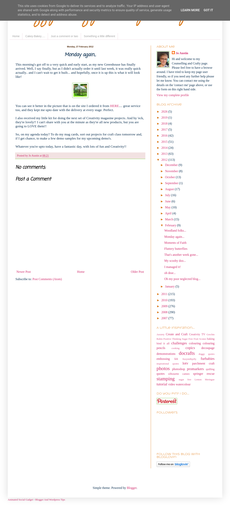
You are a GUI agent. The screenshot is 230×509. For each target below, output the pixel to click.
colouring (195, 343)
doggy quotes (207, 354)
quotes (161, 373)
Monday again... (174, 236)
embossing (163, 358)
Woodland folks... (175, 230)
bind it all (163, 343)
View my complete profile (173, 95)
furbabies (208, 359)
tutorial (162, 384)
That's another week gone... (181, 254)
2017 (164, 129)
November (172, 171)
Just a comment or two (64, 36)
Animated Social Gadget (20, 499)
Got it (208, 10)
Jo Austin (182, 53)
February (171, 225)
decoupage (208, 348)
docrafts (187, 353)
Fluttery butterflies (175, 248)
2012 (164, 159)
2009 (164, 306)
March (169, 219)
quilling (210, 369)
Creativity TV (197, 334)
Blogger (132, 487)
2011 (164, 294)
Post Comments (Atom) (47, 279)
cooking (175, 348)
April (168, 213)
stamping (166, 379)
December (172, 165)
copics (190, 348)
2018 (164, 123)
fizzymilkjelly (189, 359)
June (168, 201)
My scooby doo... (175, 260)
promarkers (195, 369)
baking (211, 338)
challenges (179, 343)
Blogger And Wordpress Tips (50, 499)
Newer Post (23, 271)
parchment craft (203, 363)
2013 (164, 153)
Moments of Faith (175, 242)
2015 (164, 141)
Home (16, 36)
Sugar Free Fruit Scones (194, 339)
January (170, 286)
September (172, 183)
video (171, 384)
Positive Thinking (172, 339)
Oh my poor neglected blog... (182, 279)
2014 (164, 147)
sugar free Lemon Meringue (197, 379)
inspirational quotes (168, 363)
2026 (164, 111)
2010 (164, 300)
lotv (185, 363)
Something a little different (99, 36)
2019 (164, 117)
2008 (164, 312)
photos (163, 368)
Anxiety (160, 334)
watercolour (183, 384)
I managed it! (172, 267)
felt (176, 358)
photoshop (178, 369)
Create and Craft (177, 334)
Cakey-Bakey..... (35, 36)
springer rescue (204, 373)
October (170, 177)
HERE (114, 106)
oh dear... (170, 273)
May (168, 207)
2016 (164, 135)
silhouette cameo (179, 373)
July (168, 195)
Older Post (137, 271)
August (170, 189)
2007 (164, 318)
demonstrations (166, 353)
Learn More (190, 10)
